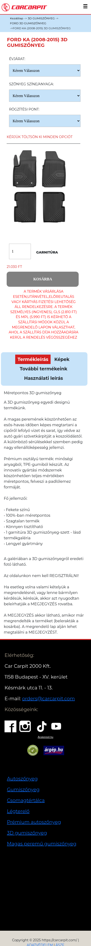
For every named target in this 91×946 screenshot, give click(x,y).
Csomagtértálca (26, 800)
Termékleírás (33, 359)
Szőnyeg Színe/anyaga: (31, 84)
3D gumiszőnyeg (27, 833)
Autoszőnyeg (22, 779)
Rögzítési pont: (24, 109)
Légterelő (18, 811)
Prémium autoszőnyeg (34, 822)
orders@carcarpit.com (48, 698)
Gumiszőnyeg (23, 789)
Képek (62, 359)
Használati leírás (43, 378)
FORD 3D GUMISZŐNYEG (28, 23)
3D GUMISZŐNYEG (41, 18)
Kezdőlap (16, 18)
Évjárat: (17, 59)
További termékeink (43, 369)
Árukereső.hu (45, 737)
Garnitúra (47, 252)
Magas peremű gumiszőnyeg (41, 844)
